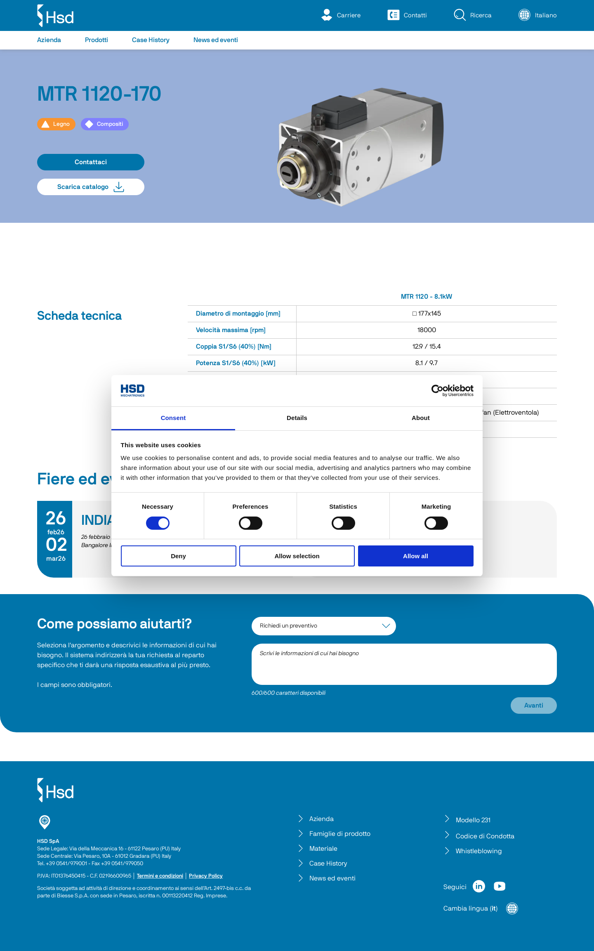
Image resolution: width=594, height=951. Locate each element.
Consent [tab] (173, 417)
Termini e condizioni (160, 876)
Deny (178, 555)
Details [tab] (297, 417)
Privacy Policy (206, 876)
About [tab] (421, 417)
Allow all (415, 555)
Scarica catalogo (90, 187)
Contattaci (91, 162)
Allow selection (296, 555)
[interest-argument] (324, 626)
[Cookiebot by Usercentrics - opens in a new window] (437, 391)
